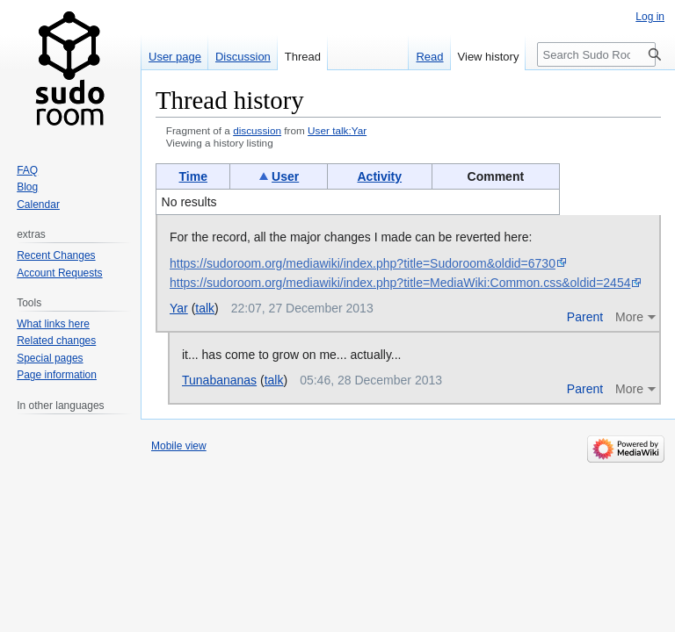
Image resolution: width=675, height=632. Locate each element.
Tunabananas (219, 380)
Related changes (56, 340)
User (285, 176)
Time (193, 176)
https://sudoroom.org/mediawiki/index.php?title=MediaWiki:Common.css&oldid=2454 (400, 283)
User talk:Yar (337, 130)
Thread (303, 56)
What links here (53, 324)
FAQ (27, 170)
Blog (27, 187)
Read (429, 56)
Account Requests (59, 273)
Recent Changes (56, 255)
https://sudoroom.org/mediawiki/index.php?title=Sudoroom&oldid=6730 (362, 263)
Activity (379, 176)
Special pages (50, 358)
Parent (585, 317)
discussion (257, 130)
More (629, 317)
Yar (179, 308)
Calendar (38, 204)
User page (175, 56)
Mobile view (179, 446)
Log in (649, 17)
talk (204, 308)
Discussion (243, 56)
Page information (57, 375)
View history (488, 56)
